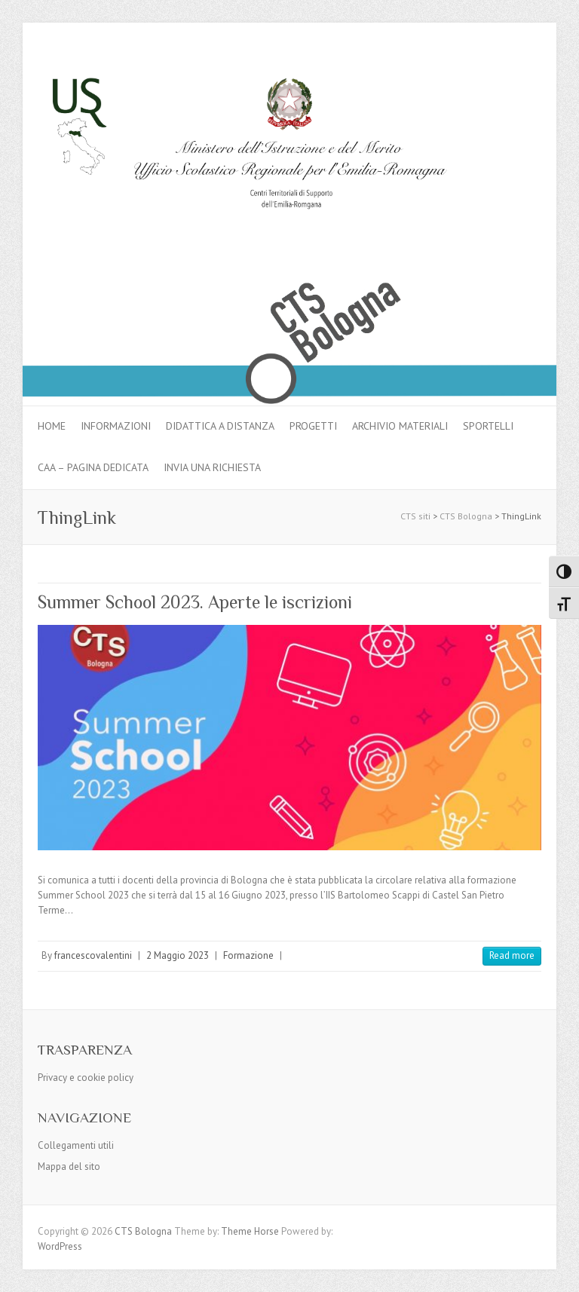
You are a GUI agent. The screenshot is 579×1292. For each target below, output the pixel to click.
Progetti (313, 426)
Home (52, 426)
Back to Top (558, 1271)
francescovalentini (93, 955)
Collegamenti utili (76, 1145)
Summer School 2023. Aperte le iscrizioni (195, 602)
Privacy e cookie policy (85, 1077)
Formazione (248, 955)
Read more (512, 955)
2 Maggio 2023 (177, 955)
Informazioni (116, 426)
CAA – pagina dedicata (93, 467)
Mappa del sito (69, 1166)
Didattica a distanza (220, 426)
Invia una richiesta (212, 467)
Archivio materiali (400, 426)
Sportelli (488, 426)
